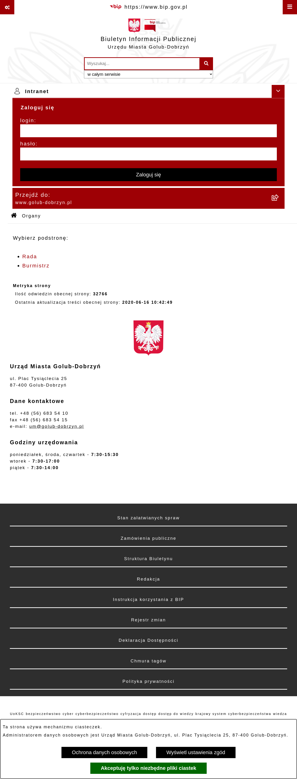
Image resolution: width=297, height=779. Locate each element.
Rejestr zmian (148, 619)
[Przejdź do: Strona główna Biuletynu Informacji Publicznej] (14, 216)
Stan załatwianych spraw (148, 517)
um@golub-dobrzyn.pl (56, 426)
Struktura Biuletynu (148, 558)
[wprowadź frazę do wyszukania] (142, 63)
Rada (29, 256)
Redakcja (148, 579)
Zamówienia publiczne (148, 538)
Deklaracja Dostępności (148, 640)
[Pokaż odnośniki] (7, 7)
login (27, 120)
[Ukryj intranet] (278, 91)
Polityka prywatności (148, 681)
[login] (148, 130)
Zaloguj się (148, 175)
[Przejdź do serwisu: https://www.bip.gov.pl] (148, 7)
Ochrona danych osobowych (104, 752)
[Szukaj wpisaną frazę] (206, 63)
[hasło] (148, 154)
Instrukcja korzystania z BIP (148, 599)
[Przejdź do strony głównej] (149, 36)
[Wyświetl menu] (290, 7)
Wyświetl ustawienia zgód (195, 752)
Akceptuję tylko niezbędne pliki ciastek (148, 768)
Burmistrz (36, 266)
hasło (28, 144)
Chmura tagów (148, 660)
